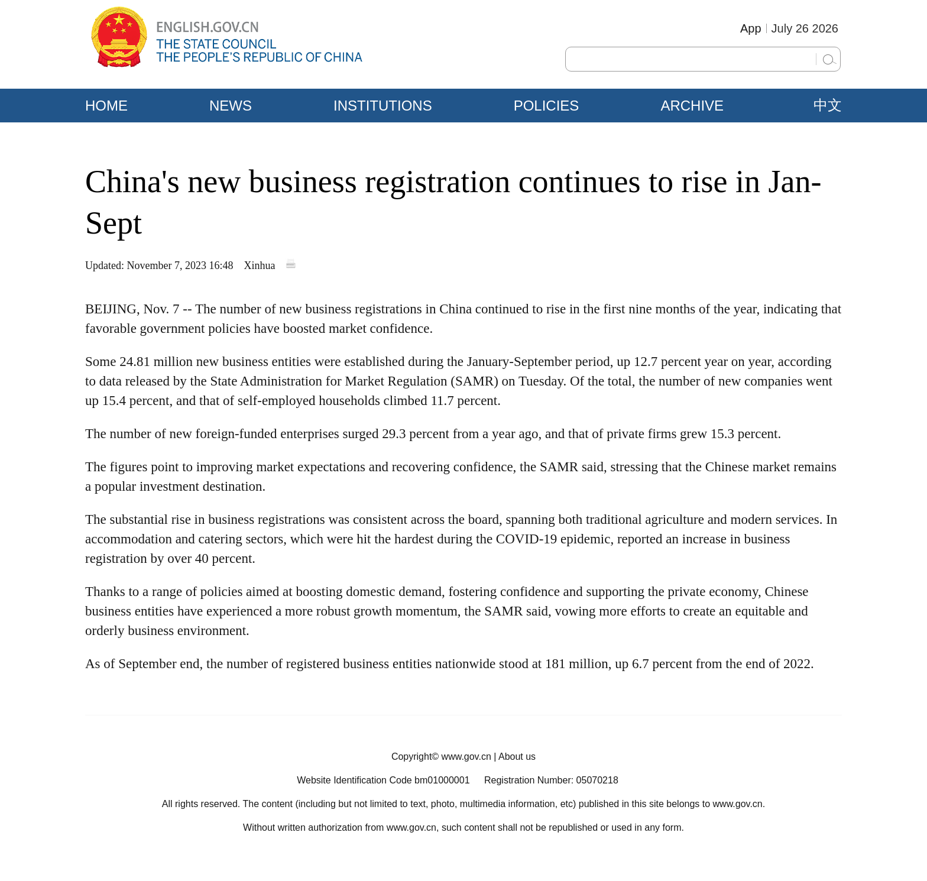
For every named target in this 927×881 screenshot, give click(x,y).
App (750, 28)
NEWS (230, 106)
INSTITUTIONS (382, 106)
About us (517, 757)
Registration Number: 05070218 (551, 780)
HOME (106, 106)
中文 (827, 105)
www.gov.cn (466, 757)
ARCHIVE (692, 106)
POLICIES (546, 106)
